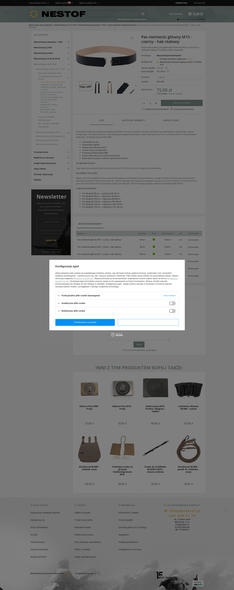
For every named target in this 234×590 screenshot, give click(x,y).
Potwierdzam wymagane (86, 322)
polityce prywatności (84, 278)
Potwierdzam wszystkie (149, 322)
